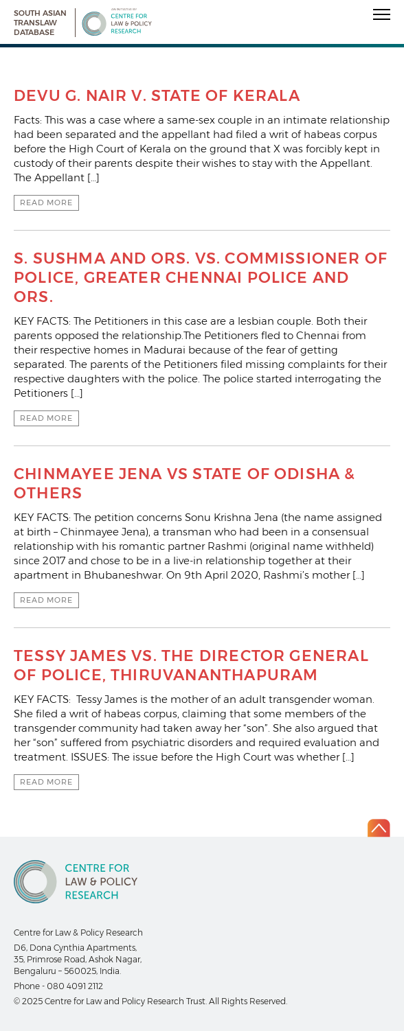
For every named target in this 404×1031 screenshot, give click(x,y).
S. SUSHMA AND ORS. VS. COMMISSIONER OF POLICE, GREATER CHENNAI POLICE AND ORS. (201, 277)
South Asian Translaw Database (40, 22)
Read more (46, 202)
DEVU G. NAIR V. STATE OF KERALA (157, 95)
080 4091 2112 (75, 986)
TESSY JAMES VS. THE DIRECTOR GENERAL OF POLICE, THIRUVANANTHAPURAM (191, 665)
